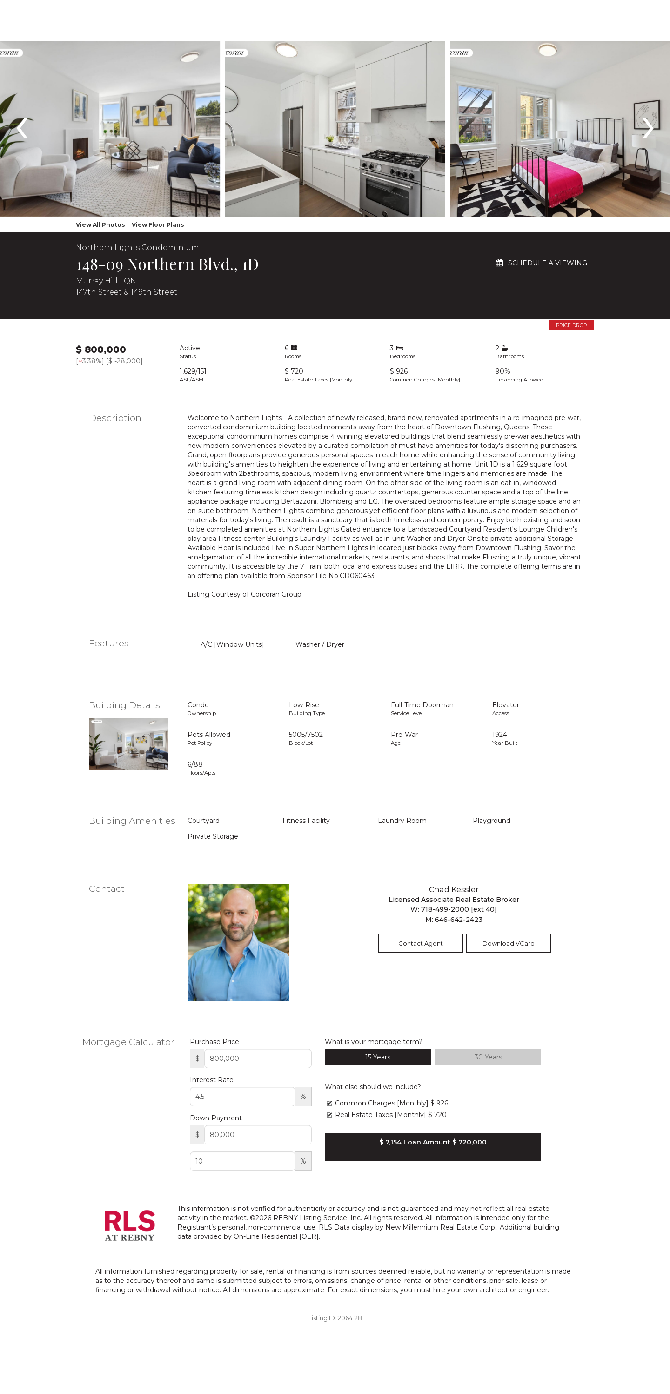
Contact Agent (420, 943)
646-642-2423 (458, 919)
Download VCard (508, 943)
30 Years (488, 1057)
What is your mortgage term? (373, 1042)
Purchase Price (214, 1042)
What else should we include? (373, 1087)
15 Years (377, 1057)
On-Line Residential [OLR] (276, 1236)
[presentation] (21, 123)
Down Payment (216, 1118)
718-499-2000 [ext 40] (459, 909)
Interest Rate (212, 1080)
